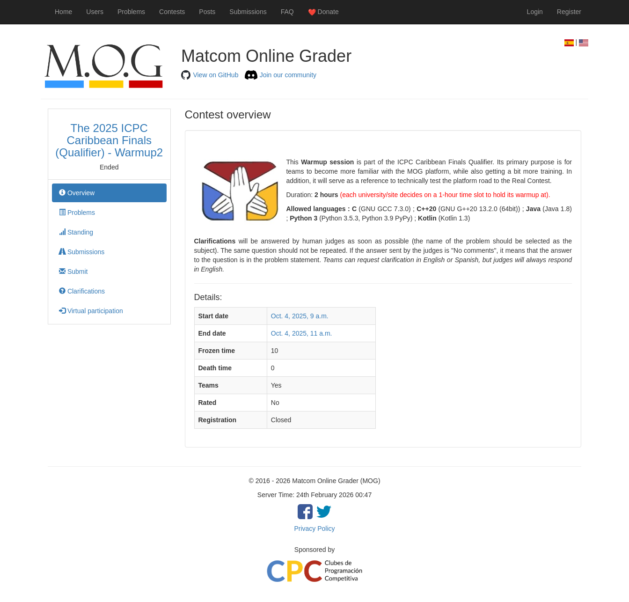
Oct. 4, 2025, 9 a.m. (300, 316)
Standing (76, 232)
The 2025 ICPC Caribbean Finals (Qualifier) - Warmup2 (109, 140)
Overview (77, 193)
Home (63, 11)
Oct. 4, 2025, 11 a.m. (301, 333)
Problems (131, 11)
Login (535, 11)
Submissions (247, 11)
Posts (207, 11)
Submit (73, 271)
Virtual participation (91, 311)
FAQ (287, 11)
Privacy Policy (314, 528)
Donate (323, 12)
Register (569, 11)
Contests (172, 11)
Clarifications (82, 291)
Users (94, 11)
